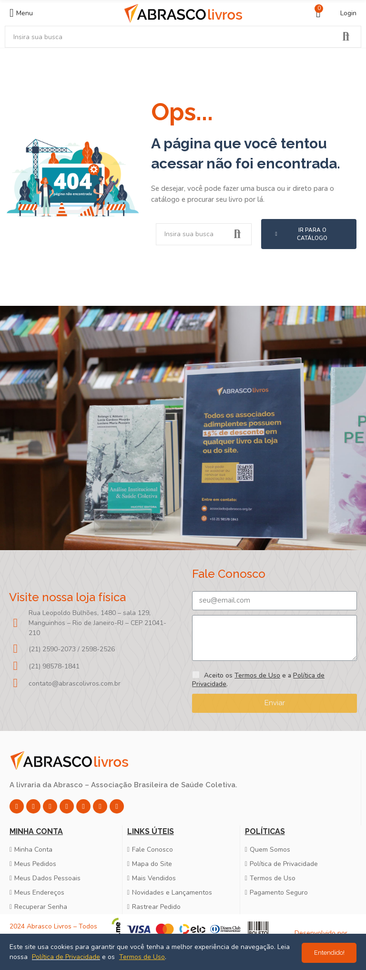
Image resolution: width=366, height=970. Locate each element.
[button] (309, 234)
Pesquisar (346, 37)
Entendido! (329, 952)
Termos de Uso (257, 675)
